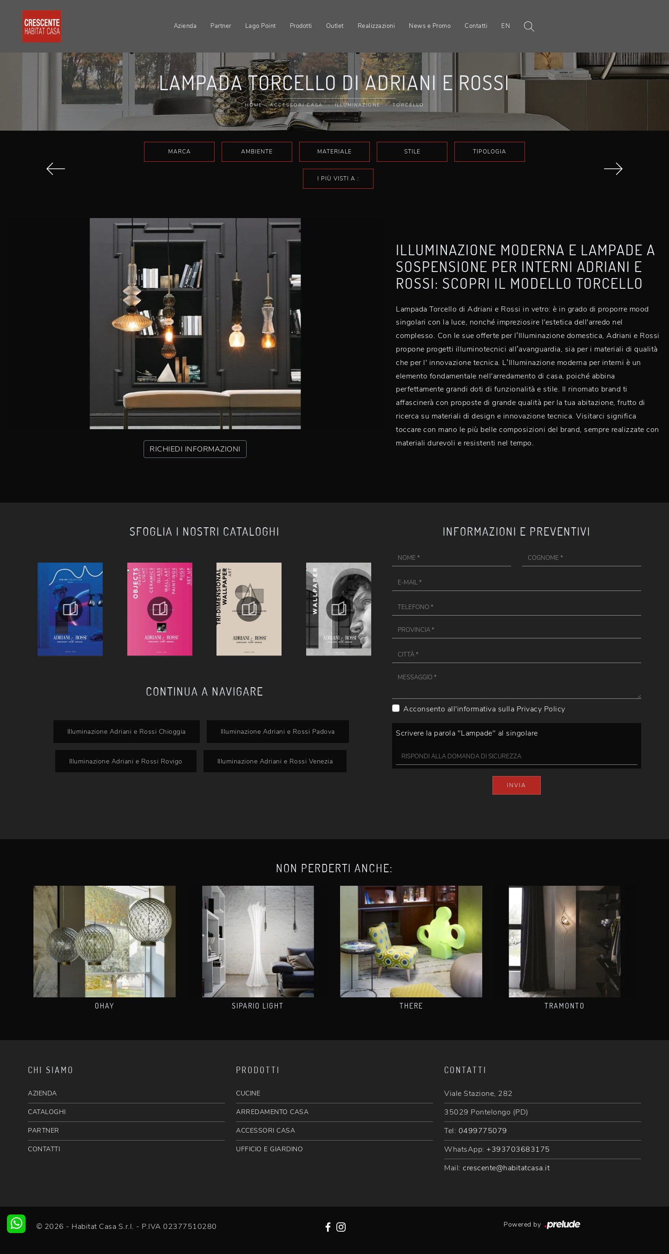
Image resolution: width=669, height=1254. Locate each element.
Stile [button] (412, 151)
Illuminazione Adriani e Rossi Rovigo (126, 761)
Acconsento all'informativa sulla (484, 709)
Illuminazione (357, 105)
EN (505, 26)
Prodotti (301, 26)
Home (253, 105)
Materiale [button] (334, 151)
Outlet (335, 26)
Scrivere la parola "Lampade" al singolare (467, 733)
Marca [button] (179, 151)
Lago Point (260, 26)
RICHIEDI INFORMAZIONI (195, 449)
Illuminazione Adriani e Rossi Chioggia (126, 731)
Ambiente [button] (257, 151)
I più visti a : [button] (338, 178)
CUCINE (248, 1093)
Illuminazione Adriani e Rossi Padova (278, 731)
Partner (220, 26)
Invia (516, 785)
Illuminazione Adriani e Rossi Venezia (275, 761)
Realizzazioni (376, 26)
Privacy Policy (541, 709)
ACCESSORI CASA (265, 1130)
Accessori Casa (296, 105)
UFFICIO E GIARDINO (269, 1149)
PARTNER (43, 1130)
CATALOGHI (47, 1112)
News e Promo (430, 26)
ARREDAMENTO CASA (272, 1112)
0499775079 (483, 1131)
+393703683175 (518, 1149)
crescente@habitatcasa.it (506, 1168)
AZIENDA (42, 1093)
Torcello (408, 105)
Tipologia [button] (489, 151)
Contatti (476, 26)
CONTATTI (44, 1149)
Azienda (185, 26)
